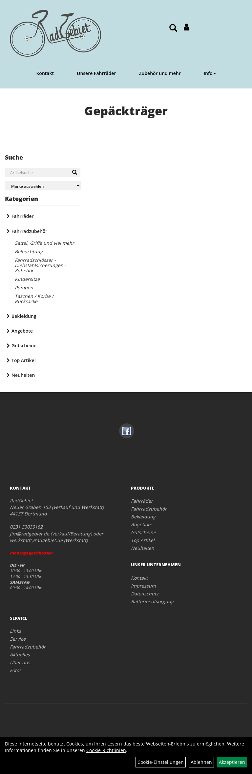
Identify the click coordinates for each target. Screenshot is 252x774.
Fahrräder (22, 216)
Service (18, 639)
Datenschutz (144, 593)
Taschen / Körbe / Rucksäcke (34, 298)
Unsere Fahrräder (96, 73)
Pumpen (24, 287)
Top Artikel (23, 360)
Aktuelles (20, 654)
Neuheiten (23, 375)
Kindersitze (27, 279)
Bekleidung (23, 316)
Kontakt (45, 73)
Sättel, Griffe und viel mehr (44, 243)
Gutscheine (23, 345)
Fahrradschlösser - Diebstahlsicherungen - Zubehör (40, 265)
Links (15, 631)
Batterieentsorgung (152, 601)
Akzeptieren (232, 762)
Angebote (22, 331)
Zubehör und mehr (159, 73)
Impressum (143, 586)
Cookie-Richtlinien (106, 750)
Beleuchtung (29, 251)
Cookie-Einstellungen (160, 762)
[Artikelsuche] (173, 28)
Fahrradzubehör (29, 231)
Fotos (15, 670)
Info (210, 73)
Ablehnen (201, 762)
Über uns (20, 662)
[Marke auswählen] (43, 185)
